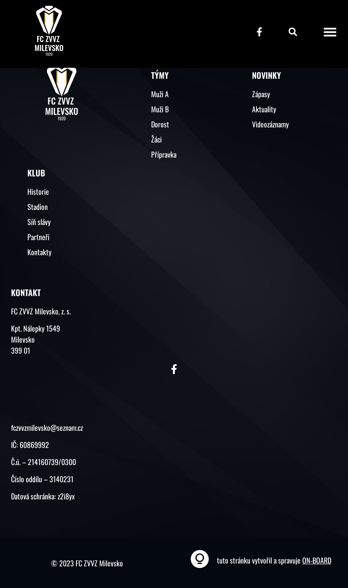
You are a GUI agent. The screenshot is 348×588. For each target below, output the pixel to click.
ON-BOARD (316, 560)
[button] (293, 32)
